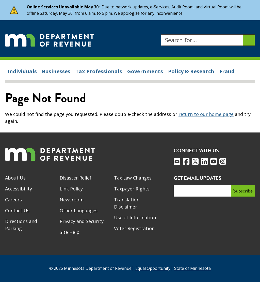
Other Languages (79, 210)
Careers (13, 200)
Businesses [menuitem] (56, 71)
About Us (15, 178)
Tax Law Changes (133, 178)
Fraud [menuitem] (227, 71)
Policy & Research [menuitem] (191, 71)
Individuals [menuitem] (22, 71)
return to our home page (206, 114)
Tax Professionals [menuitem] (98, 71)
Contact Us (17, 210)
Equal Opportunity (152, 268)
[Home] (49, 40)
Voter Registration (134, 228)
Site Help (69, 232)
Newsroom (72, 200)
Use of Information (135, 217)
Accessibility (18, 189)
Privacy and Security (82, 221)
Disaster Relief (75, 178)
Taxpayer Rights (132, 189)
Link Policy (71, 189)
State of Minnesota (192, 268)
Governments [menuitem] (145, 71)
